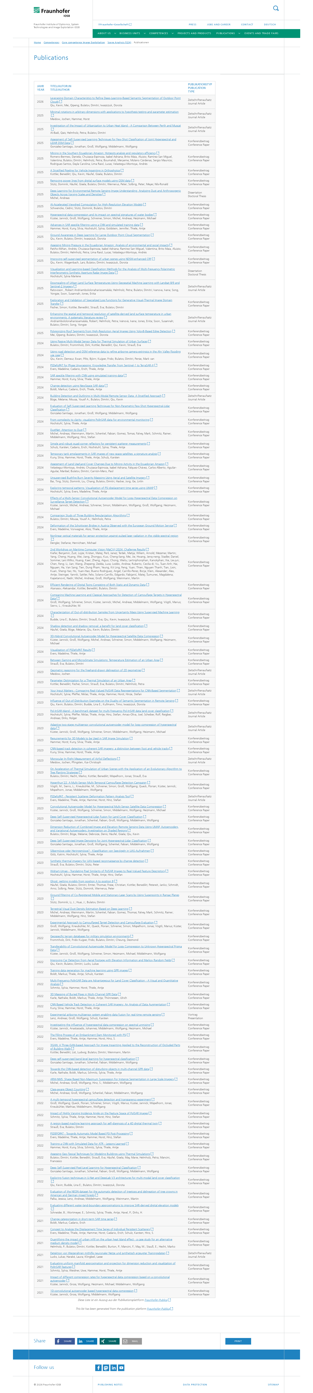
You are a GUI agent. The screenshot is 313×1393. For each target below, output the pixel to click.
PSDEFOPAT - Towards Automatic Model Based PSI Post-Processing (89, 1133)
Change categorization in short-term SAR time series (81, 1219)
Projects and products (194, 33)
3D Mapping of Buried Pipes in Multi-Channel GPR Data (83, 994)
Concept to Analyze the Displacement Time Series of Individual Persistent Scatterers (100, 1229)
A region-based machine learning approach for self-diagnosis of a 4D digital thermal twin (104, 1123)
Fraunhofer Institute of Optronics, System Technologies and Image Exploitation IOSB (57, 26)
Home (37, 42)
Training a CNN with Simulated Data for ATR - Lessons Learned (87, 1143)
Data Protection (195, 1384)
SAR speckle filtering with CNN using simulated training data (86, 375)
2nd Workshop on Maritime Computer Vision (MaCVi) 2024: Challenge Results (97, 549)
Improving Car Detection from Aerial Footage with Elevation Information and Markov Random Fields (110, 960)
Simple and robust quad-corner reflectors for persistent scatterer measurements (98, 443)
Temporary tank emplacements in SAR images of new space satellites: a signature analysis (103, 454)
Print (238, 1341)
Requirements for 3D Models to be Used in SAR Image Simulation (89, 738)
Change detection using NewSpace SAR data (77, 385)
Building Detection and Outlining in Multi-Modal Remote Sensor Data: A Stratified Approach (105, 396)
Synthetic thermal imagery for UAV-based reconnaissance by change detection (97, 861)
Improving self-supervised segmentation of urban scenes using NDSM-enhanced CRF (100, 259)
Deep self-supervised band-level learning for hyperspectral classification (92, 1059)
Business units (130, 33)
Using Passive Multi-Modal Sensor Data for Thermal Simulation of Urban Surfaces (98, 341)
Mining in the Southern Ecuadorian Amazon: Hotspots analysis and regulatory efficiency (103, 153)
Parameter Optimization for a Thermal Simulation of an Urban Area (91, 680)
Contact (247, 24)
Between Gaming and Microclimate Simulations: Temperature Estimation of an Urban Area (104, 660)
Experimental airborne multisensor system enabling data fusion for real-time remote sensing (105, 1014)
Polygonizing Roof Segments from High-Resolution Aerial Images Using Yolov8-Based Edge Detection (110, 331)
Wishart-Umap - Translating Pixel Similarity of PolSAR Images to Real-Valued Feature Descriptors (107, 871)
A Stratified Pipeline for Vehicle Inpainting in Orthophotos (85, 170)
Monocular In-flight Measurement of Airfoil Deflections (83, 758)
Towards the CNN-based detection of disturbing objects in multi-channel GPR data (99, 1069)
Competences (158, 33)
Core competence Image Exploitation (83, 42)
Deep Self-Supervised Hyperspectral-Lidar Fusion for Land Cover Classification (96, 816)
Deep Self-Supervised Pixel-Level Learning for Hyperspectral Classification (93, 1167)
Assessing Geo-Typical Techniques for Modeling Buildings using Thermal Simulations (100, 1154)
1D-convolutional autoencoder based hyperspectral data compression (92, 1291)
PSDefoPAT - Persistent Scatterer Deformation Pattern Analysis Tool (90, 796)
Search (276, 8)
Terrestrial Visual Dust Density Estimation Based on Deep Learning (89, 909)
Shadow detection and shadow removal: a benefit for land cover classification (97, 626)
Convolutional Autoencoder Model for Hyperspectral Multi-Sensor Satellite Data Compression (106, 806)
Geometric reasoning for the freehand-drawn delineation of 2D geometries (95, 670)
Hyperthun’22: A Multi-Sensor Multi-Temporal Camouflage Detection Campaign (98, 782)
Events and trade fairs (261, 33)
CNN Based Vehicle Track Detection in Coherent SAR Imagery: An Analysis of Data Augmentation (108, 1004)
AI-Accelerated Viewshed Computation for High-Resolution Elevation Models (96, 204)
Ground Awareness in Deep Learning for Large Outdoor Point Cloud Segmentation (100, 235)
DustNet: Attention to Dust (66, 430)
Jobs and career (219, 24)
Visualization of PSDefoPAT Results (70, 650)
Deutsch (270, 24)
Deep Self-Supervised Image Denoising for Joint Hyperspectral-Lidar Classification (98, 840)
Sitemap (273, 1384)
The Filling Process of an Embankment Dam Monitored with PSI (88, 1035)
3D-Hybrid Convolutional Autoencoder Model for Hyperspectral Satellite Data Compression (104, 636)
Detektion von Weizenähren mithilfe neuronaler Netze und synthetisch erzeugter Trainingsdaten (107, 1253)
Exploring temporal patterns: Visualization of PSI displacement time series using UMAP (102, 488)
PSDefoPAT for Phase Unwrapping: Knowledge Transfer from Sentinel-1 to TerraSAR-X (102, 365)
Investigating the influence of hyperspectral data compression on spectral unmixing (100, 1025)
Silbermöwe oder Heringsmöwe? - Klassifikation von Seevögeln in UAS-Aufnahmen (100, 851)
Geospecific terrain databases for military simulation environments (90, 936)
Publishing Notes (110, 1384)
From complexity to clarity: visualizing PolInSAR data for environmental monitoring (99, 419)
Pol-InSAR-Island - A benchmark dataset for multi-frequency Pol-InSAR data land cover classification (110, 711)
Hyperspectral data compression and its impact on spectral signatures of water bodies (101, 214)
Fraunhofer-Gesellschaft (114, 24)
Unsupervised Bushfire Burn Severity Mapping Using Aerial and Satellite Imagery (98, 477)
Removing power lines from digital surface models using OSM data (90, 180)
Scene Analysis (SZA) (119, 42)
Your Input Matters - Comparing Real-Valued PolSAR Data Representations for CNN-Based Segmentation (113, 690)
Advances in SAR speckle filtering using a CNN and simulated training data (94, 225)
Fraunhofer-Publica (156, 1300)
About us (104, 33)
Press (192, 24)
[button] (65, 1341)
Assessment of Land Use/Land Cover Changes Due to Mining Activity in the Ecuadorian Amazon (107, 464)
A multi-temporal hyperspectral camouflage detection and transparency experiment (100, 1099)
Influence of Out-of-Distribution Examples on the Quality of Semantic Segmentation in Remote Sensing (112, 700)
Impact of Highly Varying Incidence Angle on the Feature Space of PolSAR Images (99, 1113)
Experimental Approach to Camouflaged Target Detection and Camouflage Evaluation (102, 922)
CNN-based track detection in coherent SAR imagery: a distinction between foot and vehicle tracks (109, 748)
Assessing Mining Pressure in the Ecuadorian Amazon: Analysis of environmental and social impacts (109, 245)
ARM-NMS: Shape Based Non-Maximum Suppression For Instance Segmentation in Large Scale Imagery (112, 1079)
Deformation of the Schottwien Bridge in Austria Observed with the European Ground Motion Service (111, 525)
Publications (225, 33)
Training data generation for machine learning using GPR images (89, 970)
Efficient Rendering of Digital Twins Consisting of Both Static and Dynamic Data (98, 584)
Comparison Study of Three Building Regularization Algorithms (88, 515)
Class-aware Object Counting (67, 1089)
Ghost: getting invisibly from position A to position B (82, 881)
